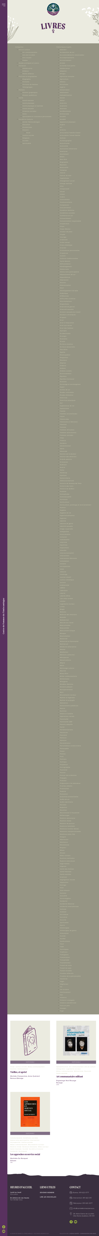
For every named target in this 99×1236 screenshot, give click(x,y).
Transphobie (64, 960)
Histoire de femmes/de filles (71, 483)
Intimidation (64, 561)
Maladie (63, 617)
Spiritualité (27, 143)
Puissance (64, 794)
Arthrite (63, 130)
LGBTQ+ (62, 588)
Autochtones (65, 143)
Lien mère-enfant (66, 598)
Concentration (65, 207)
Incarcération (65, 534)
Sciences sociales (29, 111)
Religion (63, 837)
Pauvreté (63, 735)
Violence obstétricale (68, 1003)
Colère (62, 197)
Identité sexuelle (66, 526)
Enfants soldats (66, 371)
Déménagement (66, 266)
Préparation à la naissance (70, 783)
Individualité (64, 539)
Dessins (63, 282)
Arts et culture (24, 50)
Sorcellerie (64, 914)
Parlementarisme (66, 730)
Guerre (62, 467)
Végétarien (64, 984)
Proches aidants (66, 786)
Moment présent (66, 687)
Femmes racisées (66, 435)
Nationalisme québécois (69, 706)
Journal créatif (65, 577)
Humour (63, 507)
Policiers (63, 759)
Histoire (26, 130)
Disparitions (64, 304)
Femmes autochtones (68, 432)
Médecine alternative (68, 647)
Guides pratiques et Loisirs (29, 63)
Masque (63, 633)
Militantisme (64, 679)
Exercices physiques (67, 400)
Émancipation (65, 355)
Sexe (62, 888)
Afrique (62, 74)
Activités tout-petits (67, 66)
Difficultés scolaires (67, 298)
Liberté (62, 593)
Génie (62, 448)
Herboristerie (65, 478)
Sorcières (63, 917)
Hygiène (63, 510)
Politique (63, 762)
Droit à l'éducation (67, 323)
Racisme (63, 805)
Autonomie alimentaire (68, 149)
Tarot (62, 944)
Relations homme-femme (69, 829)
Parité (62, 727)
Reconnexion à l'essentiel (69, 813)
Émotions (63, 360)
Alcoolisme (64, 84)
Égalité (62, 352)
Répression (64, 839)
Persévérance (65, 743)
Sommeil (63, 912)
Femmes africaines (67, 430)
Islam (62, 569)
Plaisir (62, 751)
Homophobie (64, 494)
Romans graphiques (30, 92)
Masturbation (65, 636)
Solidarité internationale (69, 906)
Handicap (63, 473)
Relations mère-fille (67, 834)
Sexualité (63, 896)
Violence (63, 997)
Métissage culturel (67, 668)
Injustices (63, 545)
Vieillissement (65, 992)
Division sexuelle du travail (70, 312)
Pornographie (65, 767)
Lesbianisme (64, 585)
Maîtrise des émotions (68, 614)
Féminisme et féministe (69, 422)
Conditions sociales (67, 213)
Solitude (63, 909)
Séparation (64, 882)
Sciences (63, 877)
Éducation (26, 124)
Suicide (63, 936)
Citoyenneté (64, 189)
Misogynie (64, 681)
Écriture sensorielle (67, 347)
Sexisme (63, 893)
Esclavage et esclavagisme (70, 384)
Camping (63, 170)
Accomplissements (67, 58)
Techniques (64, 949)
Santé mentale (28, 100)
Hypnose (63, 518)
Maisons (63, 612)
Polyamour (64, 764)
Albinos (62, 82)
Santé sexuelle (28, 108)
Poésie (25, 60)
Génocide (63, 451)
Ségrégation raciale (67, 880)
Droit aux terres (66, 325)
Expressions (64, 408)
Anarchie (63, 103)
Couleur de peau (66, 232)
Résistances (64, 845)
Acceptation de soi (67, 52)
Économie (63, 339)
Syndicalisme (65, 941)
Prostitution (64, 788)
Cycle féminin (65, 261)
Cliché (62, 191)
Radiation (63, 807)
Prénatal (63, 780)
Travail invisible (66, 971)
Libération (64, 590)
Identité (63, 521)
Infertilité (63, 542)
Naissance (64, 703)
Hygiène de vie (65, 513)
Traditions (64, 952)
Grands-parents (66, 459)
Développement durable (69, 291)
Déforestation (65, 264)
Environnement (65, 373)
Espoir (62, 387)
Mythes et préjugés (67, 700)
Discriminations (66, 301)
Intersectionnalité (67, 553)
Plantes (63, 754)
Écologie (63, 336)
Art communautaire (30, 52)
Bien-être (63, 159)
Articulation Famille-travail (70, 133)
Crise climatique (66, 245)
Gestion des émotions (68, 456)
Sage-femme (64, 864)
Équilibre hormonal (67, 379)
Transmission (65, 957)
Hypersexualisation (67, 515)
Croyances (64, 253)
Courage (63, 237)
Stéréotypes (64, 928)
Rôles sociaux (65, 855)
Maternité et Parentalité (69, 641)
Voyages (63, 1008)
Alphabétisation (66, 95)
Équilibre (63, 376)
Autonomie (64, 146)
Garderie (63, 443)
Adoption (63, 71)
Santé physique (28, 103)
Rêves (62, 850)
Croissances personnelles (70, 250)
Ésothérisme (27, 127)
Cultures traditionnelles (69, 258)
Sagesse (63, 866)
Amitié (62, 98)
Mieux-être (64, 673)
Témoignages (28, 87)
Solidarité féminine (67, 904)
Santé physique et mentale (33, 106)
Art (61, 127)
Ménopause (64, 657)
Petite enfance (28, 74)
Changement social (67, 181)
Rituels (62, 853)
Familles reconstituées (68, 414)
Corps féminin (65, 229)
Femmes (63, 427)
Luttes (62, 606)
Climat (62, 194)
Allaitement (64, 92)
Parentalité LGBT (66, 722)
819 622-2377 (87, 1203)
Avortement (64, 154)
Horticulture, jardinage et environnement (75, 505)
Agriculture (64, 79)
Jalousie (63, 572)
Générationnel (65, 446)
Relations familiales (67, 826)
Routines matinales (67, 858)
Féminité (63, 424)
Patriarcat (64, 732)
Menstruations (65, 660)
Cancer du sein (65, 175)
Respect (63, 847)
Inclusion (63, 537)
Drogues (63, 317)
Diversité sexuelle (67, 309)
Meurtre (63, 671)
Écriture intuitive (66, 344)
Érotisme (63, 382)
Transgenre (64, 955)
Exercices (63, 398)
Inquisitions (64, 548)
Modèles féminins (66, 684)
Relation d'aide (65, 821)
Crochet (63, 248)
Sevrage (63, 885)
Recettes (63, 810)
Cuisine (63, 256)
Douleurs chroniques (68, 315)
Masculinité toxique (67, 630)
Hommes (63, 491)
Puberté (63, 791)
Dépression (64, 280)
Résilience (64, 842)
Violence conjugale (67, 1000)
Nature (62, 708)
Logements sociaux (67, 604)
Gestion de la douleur (68, 454)
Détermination (65, 285)
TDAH (62, 947)
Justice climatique (67, 580)
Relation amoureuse (67, 818)
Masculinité (64, 628)
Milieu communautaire (68, 676)
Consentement (65, 218)
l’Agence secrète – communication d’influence (82, 1233)
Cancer (62, 173)
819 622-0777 (84, 1192)
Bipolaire (63, 165)
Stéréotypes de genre (68, 930)
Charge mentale (66, 183)
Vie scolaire (64, 989)
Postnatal (63, 770)
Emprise (63, 363)
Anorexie (63, 108)
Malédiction (64, 620)
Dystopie (63, 331)
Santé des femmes (67, 869)
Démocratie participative (69, 272)
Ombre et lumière (66, 714)
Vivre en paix (65, 1005)
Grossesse (64, 462)
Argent (62, 124)
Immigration (64, 531)
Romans (22, 90)
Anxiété (63, 116)
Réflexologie (64, 815)
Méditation (64, 652)
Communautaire (66, 202)
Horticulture (64, 502)
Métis (62, 665)
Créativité (64, 240)
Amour (62, 100)
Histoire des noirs (66, 486)
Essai (28, 133)
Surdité (62, 938)
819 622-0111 (87, 1198)
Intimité (63, 564)
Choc (62, 186)
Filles (62, 438)
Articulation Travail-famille (70, 135)
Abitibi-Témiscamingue (31, 122)
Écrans (62, 341)
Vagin (62, 981)
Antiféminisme (65, 111)
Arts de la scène (29, 55)
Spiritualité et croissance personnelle (37, 116)
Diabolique (64, 293)
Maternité (63, 639)
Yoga (62, 1011)
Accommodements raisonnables (72, 55)
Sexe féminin (65, 890)
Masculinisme (65, 625)
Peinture (63, 738)
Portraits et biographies (28, 76)
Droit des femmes (66, 328)
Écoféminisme (65, 333)
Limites (62, 601)
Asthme (63, 138)
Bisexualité (64, 167)
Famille (62, 411)
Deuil (62, 288)
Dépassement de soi (67, 274)
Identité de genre (66, 523)
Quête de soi (64, 799)
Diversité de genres (67, 307)
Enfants (63, 368)
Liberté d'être (65, 596)
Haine (62, 470)
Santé (21, 98)
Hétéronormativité (67, 481)
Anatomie (63, 106)
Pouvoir (63, 772)
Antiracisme (64, 114)
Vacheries (64, 979)
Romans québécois (30, 95)
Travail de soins (66, 965)
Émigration (64, 357)
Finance (63, 440)
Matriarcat (64, 644)
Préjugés (63, 778)
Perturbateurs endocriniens (70, 746)
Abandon (63, 50)
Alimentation (65, 90)
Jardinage (63, 574)
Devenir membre (47, 1192)
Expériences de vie (67, 406)
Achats (62, 63)
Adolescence (27, 68)
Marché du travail (66, 623)
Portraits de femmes (30, 84)
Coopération (64, 224)
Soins (25, 114)
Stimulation (64, 933)
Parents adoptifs (66, 724)
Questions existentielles (69, 797)
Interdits (63, 550)
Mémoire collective (67, 655)
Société (25, 141)
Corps (62, 226)
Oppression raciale (67, 716)
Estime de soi (65, 390)
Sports (62, 925)
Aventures (64, 151)
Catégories (19, 47)
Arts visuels (27, 58)
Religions (26, 138)
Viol (61, 995)
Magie (62, 609)
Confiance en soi (66, 215)
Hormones (64, 499)
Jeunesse (22, 66)
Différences (64, 296)
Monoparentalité (66, 689)
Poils (62, 756)
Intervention (64, 556)
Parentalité (64, 719)
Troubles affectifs (66, 973)
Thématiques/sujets (63, 47)
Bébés (62, 157)
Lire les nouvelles (48, 1197)
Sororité (63, 920)
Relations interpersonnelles (70, 831)
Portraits (26, 82)
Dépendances (65, 277)
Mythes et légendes (67, 697)
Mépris (62, 663)
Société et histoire (26, 119)
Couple (62, 234)
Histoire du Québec (67, 489)
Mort (61, 692)
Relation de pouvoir (67, 823)
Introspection (65, 566)
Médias (62, 649)
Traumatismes (65, 963)
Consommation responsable (70, 221)
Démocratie (64, 269)
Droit (62, 320)
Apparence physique (67, 122)
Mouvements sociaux (68, 695)
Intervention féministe (68, 558)
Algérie (62, 87)
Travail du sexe (65, 968)
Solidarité (63, 901)
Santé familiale (65, 871)
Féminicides (64, 419)
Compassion (64, 205)
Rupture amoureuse (67, 861)
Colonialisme (65, 199)
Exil (61, 403)
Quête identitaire (66, 802)
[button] (3, 5)
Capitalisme (64, 178)
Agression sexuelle (67, 76)
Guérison (63, 465)
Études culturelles (67, 392)
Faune (62, 416)
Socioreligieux (65, 898)
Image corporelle (66, 529)
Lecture (63, 582)
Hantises (63, 475)
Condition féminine (67, 210)
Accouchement (65, 60)
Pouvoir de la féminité (68, 775)
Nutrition (63, 711)
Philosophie (64, 748)
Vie (61, 987)
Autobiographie (66, 141)
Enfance (26, 71)
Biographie (27, 79)
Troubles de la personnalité (70, 976)
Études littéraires (66, 395)
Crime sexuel (65, 242)
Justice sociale (28, 135)
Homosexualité (65, 497)
